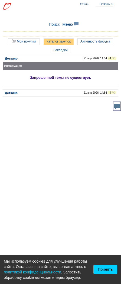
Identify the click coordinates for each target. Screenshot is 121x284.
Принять (105, 269)
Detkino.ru (106, 4)
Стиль (84, 4)
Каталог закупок (59, 41)
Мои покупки (24, 41)
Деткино (11, 58)
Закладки (61, 50)
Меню (70, 24)
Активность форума (95, 41)
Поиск (54, 24)
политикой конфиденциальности (32, 272)
